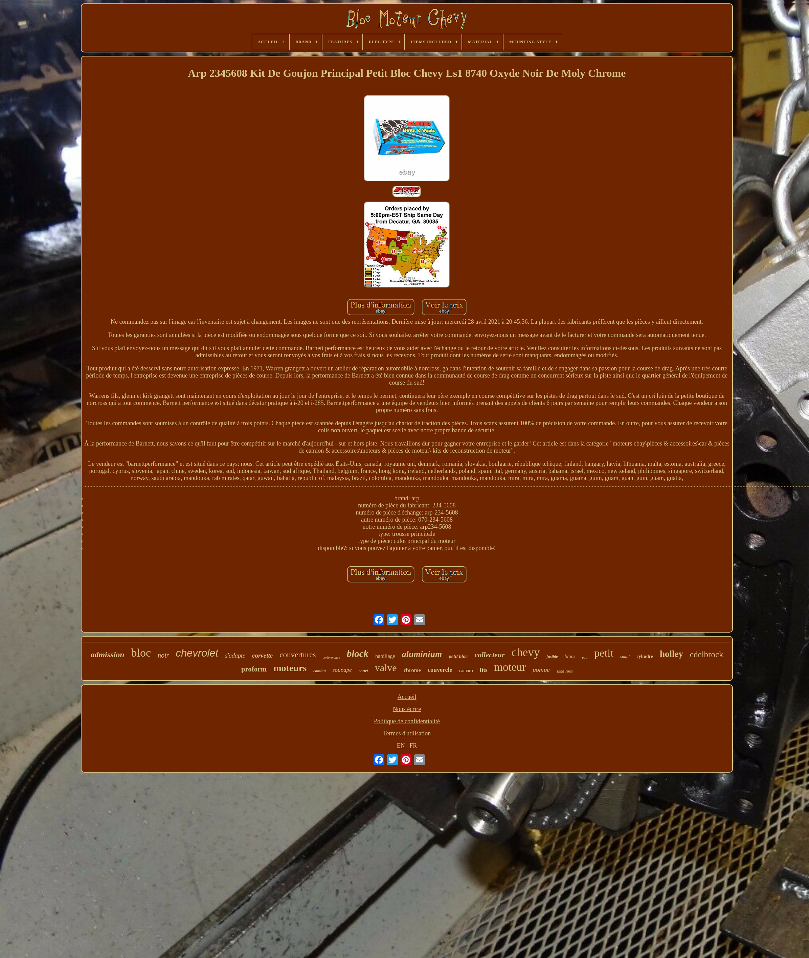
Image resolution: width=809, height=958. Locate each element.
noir (163, 655)
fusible (552, 656)
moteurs (290, 668)
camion (319, 670)
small (625, 656)
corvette (262, 655)
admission (107, 654)
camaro (466, 670)
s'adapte (235, 655)
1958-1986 (565, 671)
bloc (141, 652)
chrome (412, 670)
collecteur (489, 655)
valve (386, 667)
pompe (541, 669)
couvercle (440, 669)
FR (413, 745)
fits (484, 670)
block (357, 653)
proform (254, 669)
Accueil (407, 696)
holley (671, 654)
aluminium (422, 654)
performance (331, 657)
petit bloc (458, 656)
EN (401, 745)
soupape (342, 670)
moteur (509, 667)
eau (584, 657)
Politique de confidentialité (407, 721)
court (363, 670)
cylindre (644, 656)
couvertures (297, 655)
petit (603, 653)
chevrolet (197, 653)
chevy (526, 652)
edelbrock (706, 654)
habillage (385, 656)
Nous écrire (407, 709)
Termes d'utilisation (407, 733)
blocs (570, 656)
